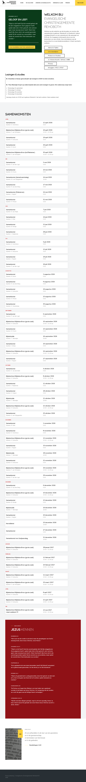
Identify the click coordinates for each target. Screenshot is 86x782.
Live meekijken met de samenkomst (22, 47)
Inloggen (81, 3)
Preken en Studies (54, 56)
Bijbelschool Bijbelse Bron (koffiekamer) (20, 152)
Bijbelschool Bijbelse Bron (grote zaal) (20, 130)
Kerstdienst (10, 523)
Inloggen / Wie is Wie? (56, 68)
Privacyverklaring (9, 776)
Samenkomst (10, 123)
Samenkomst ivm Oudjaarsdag (17, 538)
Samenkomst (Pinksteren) (15, 192)
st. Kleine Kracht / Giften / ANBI (59, 60)
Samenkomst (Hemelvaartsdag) (17, 177)
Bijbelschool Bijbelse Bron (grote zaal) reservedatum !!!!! (20, 611)
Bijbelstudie (10, 336)
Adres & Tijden (53, 48)
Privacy (50, 64)
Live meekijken (53, 52)
